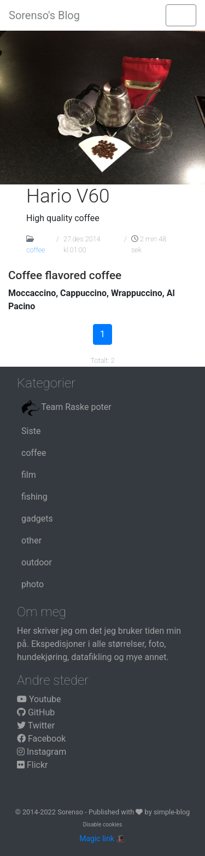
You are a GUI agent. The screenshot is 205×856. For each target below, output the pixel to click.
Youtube (39, 699)
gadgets (37, 518)
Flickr (32, 765)
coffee (35, 250)
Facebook (41, 738)
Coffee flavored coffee (64, 275)
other (31, 540)
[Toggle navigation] (181, 15)
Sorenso (71, 812)
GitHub (36, 712)
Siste (30, 431)
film (28, 475)
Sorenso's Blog (44, 15)
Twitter (36, 725)
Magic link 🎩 (102, 838)
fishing (34, 496)
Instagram (41, 752)
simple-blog (172, 812)
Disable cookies (102, 824)
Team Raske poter (66, 408)
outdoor (36, 562)
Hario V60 (68, 195)
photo (32, 584)
